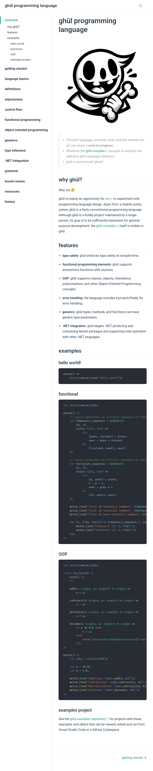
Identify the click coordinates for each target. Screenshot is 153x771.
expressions (14, 99)
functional (16, 49)
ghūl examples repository (90, 719)
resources (12, 191)
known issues (15, 181)
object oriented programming (26, 130)
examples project (20, 59)
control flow (13, 109)
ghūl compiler (97, 151)
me (109, 199)
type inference (15, 150)
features (12, 32)
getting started (16, 69)
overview (11, 20)
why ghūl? (13, 26)
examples (13, 38)
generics (11, 140)
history (10, 202)
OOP (13, 54)
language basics (17, 79)
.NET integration (17, 161)
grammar (11, 171)
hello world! (17, 43)
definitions (13, 89)
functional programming (22, 120)
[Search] (141, 5)
